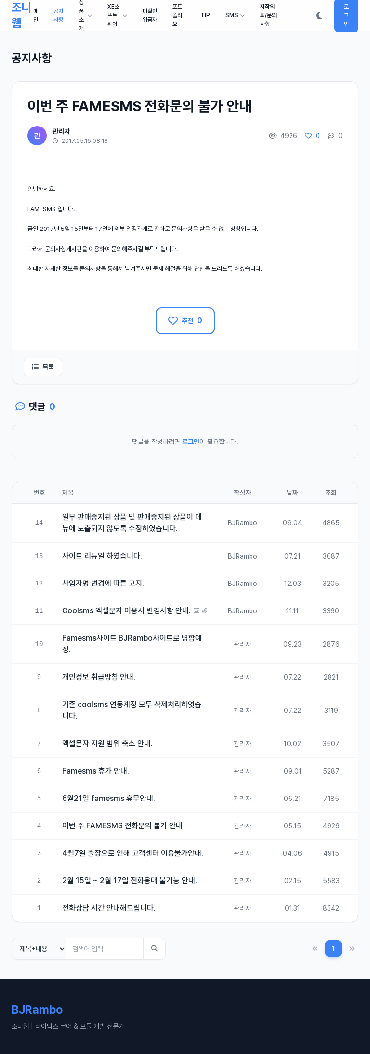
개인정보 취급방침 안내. (98, 677)
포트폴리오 (177, 15)
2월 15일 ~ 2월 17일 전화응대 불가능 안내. (129, 880)
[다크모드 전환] (319, 15)
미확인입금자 (150, 15)
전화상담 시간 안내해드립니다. (109, 908)
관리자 (61, 131)
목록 (43, 367)
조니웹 (21, 15)
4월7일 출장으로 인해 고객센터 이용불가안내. (132, 853)
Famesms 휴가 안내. (95, 770)
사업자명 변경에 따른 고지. (103, 583)
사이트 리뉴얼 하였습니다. (102, 555)
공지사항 (58, 15)
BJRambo (242, 523)
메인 (35, 15)
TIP (205, 15)
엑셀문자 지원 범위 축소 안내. (107, 743)
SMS (235, 15)
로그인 (190, 441)
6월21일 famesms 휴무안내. (108, 798)
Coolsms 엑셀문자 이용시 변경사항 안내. (126, 610)
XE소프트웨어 (117, 15)
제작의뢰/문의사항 (268, 15)
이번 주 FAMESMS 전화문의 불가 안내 (122, 825)
